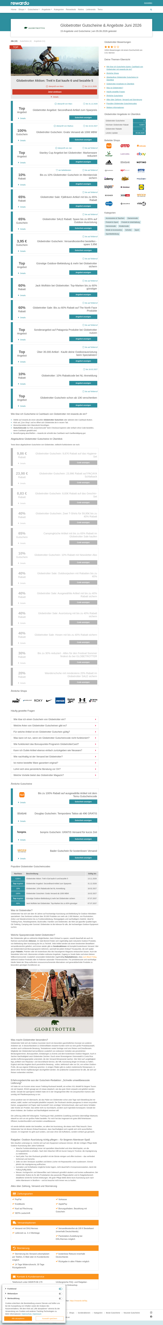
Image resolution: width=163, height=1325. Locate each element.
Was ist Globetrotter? (114, 88)
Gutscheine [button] (33, 9)
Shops (71, 1313)
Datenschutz (27, 1314)
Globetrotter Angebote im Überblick (120, 84)
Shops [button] (21, 9)
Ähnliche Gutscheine (114, 96)
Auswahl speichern (49, 1318)
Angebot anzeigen (83, 162)
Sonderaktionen (84, 1313)
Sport (137, 230)
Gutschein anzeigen (83, 118)
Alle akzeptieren (18, 1318)
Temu (100, 9)
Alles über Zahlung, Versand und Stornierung (124, 100)
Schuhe (128, 230)
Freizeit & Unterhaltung (130, 222)
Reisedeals (71, 9)
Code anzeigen (83, 463)
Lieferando (91, 9)
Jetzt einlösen (55, 92)
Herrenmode (111, 226)
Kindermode (124, 226)
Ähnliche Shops (112, 73)
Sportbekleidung (112, 234)
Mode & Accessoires (114, 230)
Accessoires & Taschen (115, 218)
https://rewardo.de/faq (78, 1301)
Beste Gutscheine (113, 1313)
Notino (81, 9)
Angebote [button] (46, 9)
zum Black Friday (89, 957)
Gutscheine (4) (26, 41)
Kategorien (59, 9)
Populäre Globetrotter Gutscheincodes (121, 104)
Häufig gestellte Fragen (115, 92)
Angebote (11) (39, 41)
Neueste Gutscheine (132, 1313)
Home (13, 9)
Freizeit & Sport (112, 222)
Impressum (37, 1314)
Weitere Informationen (115, 107)
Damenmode (133, 218)
